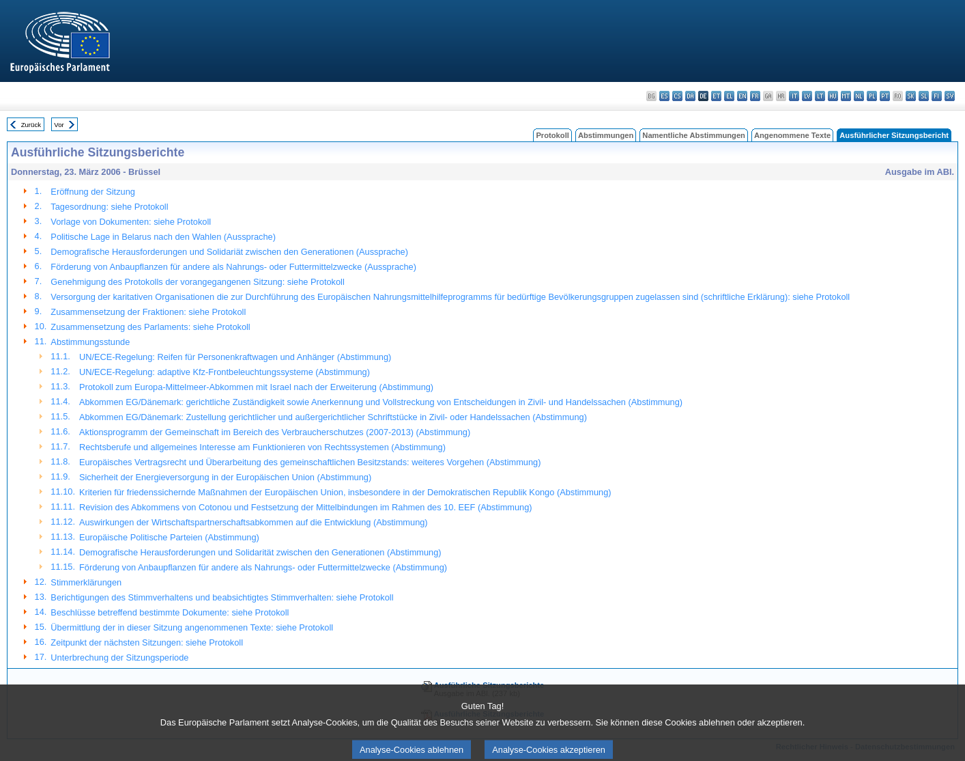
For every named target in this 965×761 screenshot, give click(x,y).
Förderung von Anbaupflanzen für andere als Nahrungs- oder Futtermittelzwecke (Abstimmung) (263, 567)
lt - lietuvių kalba (820, 96)
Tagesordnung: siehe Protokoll (109, 207)
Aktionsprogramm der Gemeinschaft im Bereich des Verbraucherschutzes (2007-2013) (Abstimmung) (274, 432)
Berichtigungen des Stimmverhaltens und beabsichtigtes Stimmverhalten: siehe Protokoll (222, 597)
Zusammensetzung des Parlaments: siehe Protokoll (150, 327)
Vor (58, 124)
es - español (664, 96)
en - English (742, 96)
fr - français (755, 96)
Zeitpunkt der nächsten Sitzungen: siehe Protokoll (147, 642)
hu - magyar (833, 96)
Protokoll (552, 135)
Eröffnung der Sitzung (93, 191)
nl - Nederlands (859, 96)
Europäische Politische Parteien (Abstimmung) (169, 537)
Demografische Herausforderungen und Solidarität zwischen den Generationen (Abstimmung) (260, 552)
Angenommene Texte (792, 135)
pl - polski (872, 96)
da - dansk (690, 96)
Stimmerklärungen (86, 582)
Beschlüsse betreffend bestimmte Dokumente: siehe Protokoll (170, 612)
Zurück (31, 124)
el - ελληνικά (729, 96)
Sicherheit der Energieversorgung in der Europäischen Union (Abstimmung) (225, 477)
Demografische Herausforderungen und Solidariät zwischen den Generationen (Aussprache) (229, 252)
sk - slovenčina (911, 96)
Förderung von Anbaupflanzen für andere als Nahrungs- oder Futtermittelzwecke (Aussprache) (233, 267)
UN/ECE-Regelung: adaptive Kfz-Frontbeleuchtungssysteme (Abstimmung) (224, 372)
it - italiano (794, 96)
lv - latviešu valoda (807, 96)
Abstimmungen (605, 135)
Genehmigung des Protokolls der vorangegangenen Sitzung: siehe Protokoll (197, 282)
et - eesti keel (716, 96)
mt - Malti (846, 96)
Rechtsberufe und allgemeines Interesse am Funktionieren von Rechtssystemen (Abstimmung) (262, 447)
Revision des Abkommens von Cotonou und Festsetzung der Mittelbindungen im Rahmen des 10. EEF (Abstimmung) (305, 507)
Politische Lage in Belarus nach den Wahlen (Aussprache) (163, 237)
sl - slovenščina (924, 96)
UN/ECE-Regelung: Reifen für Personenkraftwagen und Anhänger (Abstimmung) (235, 357)
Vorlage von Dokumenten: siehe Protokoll (131, 222)
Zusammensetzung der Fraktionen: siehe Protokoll (148, 312)
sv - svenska (950, 96)
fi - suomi (937, 96)
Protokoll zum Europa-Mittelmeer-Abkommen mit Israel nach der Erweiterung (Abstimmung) (256, 387)
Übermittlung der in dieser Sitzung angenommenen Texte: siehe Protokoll (192, 627)
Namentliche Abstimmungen (693, 135)
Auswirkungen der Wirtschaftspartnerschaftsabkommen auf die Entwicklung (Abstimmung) (253, 522)
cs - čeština (677, 96)
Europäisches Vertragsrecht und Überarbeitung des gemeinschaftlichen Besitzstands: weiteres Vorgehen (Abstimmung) (310, 462)
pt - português (885, 96)
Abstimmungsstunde (90, 342)
